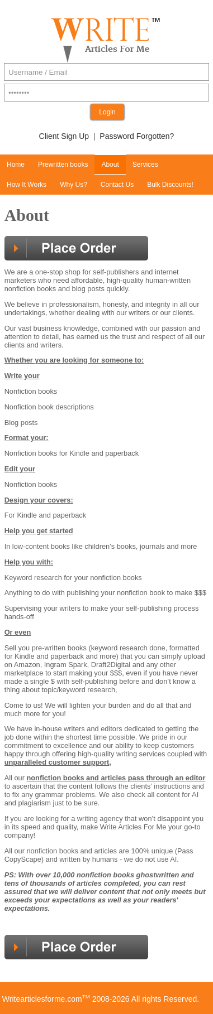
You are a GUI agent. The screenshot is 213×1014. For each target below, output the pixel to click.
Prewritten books (63, 164)
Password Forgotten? (137, 136)
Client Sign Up (64, 136)
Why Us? (73, 185)
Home (16, 164)
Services (145, 164)
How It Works (26, 185)
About (110, 164)
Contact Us (117, 185)
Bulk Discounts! (170, 185)
